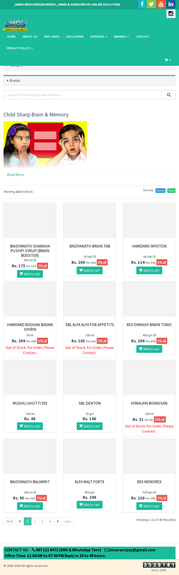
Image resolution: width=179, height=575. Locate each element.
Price (171, 190)
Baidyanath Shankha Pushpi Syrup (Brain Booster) (30, 251)
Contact (143, 36)
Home (11, 36)
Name (160, 190)
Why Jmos (51, 36)
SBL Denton (90, 403)
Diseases (98, 36)
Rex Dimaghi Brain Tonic (149, 324)
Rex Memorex (149, 481)
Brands (121, 36)
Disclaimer (74, 36)
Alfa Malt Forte (89, 481)
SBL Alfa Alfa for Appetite (89, 324)
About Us (29, 36)
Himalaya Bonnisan (149, 403)
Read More (15, 174)
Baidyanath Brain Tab (89, 246)
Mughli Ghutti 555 (30, 403)
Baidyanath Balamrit (30, 481)
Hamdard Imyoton (149, 246)
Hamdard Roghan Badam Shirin (30, 327)
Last (68, 521)
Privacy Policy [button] (20, 48)
